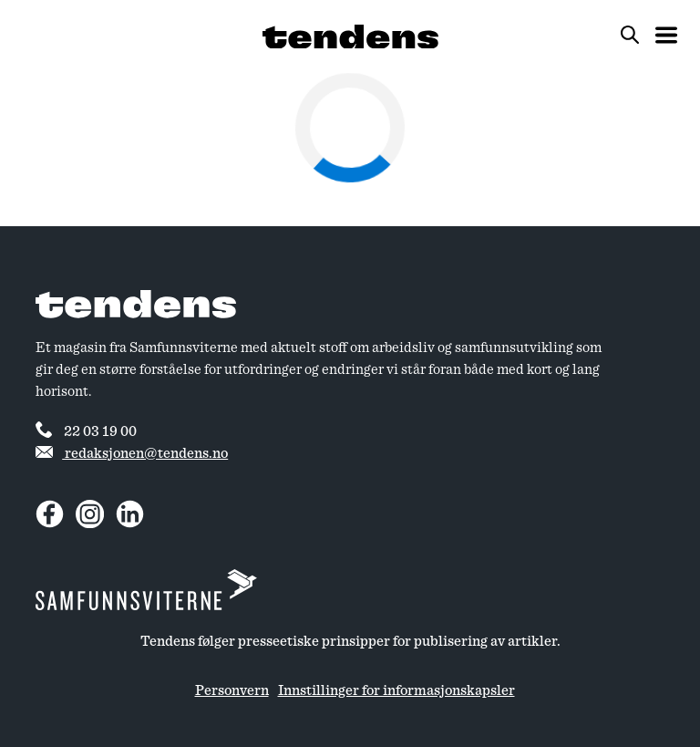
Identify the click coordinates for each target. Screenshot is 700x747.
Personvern (232, 690)
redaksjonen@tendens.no (132, 453)
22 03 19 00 (86, 429)
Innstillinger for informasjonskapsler (396, 690)
